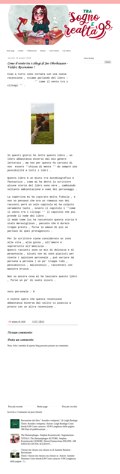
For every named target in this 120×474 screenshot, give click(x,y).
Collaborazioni (32, 51)
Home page (10, 51)
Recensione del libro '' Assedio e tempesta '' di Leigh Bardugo (49, 420)
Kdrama (43, 51)
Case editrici (66, 51)
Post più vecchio (69, 406)
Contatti (20, 51)
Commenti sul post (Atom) (29, 412)
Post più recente (15, 406)
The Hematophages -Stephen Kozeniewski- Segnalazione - (48, 435)
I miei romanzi (54, 51)
